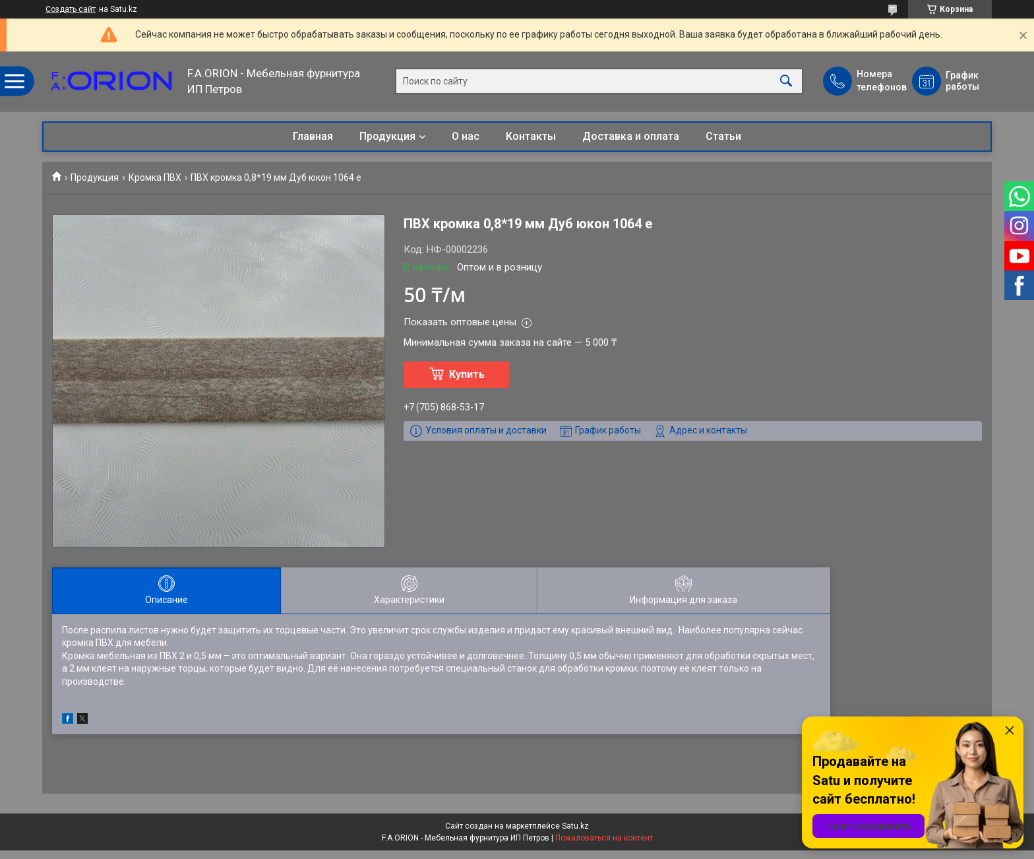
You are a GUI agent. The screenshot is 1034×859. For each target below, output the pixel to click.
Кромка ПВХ (155, 177)
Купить (467, 374)
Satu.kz (575, 826)
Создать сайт (71, 9)
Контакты (531, 136)
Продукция (387, 136)
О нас (465, 136)
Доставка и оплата (630, 136)
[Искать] (786, 81)
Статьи (723, 136)
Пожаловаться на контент (604, 838)
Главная (313, 136)
